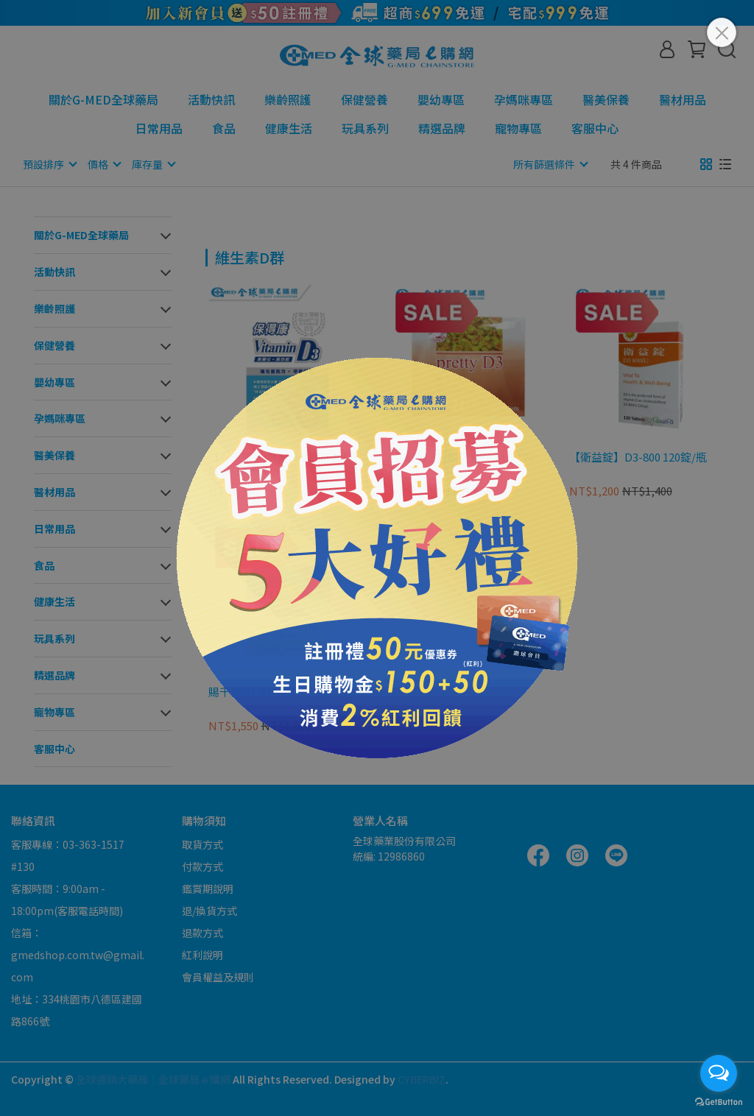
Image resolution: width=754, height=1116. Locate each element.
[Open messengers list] (718, 1073)
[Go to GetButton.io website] (718, 1101)
